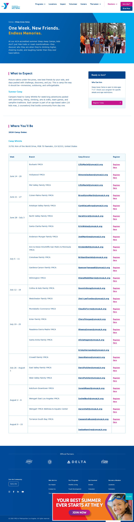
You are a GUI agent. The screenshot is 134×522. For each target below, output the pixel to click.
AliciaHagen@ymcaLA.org (91, 340)
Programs (39, 4)
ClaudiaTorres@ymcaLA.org (92, 309)
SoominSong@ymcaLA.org (91, 288)
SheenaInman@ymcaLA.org (92, 329)
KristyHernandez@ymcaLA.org (93, 350)
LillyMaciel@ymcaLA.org (90, 164)
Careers (84, 4)
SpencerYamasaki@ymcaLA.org (94, 267)
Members (111, 4)
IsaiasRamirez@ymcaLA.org (92, 429)
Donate (90, 485)
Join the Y (126, 4)
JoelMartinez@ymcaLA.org (91, 236)
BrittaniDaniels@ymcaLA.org (92, 257)
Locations (53, 4)
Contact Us (52, 489)
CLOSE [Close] (129, 496)
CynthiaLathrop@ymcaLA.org (93, 205)
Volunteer (73, 4)
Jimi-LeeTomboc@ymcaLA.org (93, 298)
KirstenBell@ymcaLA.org (90, 247)
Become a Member (114, 480)
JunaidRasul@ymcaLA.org (91, 388)
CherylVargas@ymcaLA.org (92, 319)
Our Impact (52, 485)
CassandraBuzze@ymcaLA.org (93, 419)
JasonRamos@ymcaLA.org (91, 357)
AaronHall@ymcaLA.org (90, 409)
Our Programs (73, 480)
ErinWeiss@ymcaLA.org (90, 226)
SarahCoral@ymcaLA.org (90, 216)
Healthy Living (73, 485)
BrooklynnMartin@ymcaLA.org (93, 195)
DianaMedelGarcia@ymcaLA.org (94, 278)
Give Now (126, 8)
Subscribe (13, 484)
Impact (63, 4)
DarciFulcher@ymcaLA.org (91, 367)
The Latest (94, 4)
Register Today (107, 103)
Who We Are (53, 480)
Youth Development (74, 489)
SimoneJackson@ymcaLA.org (93, 174)
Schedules (111, 489)
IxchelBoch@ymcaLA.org (91, 398)
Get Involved (92, 480)
